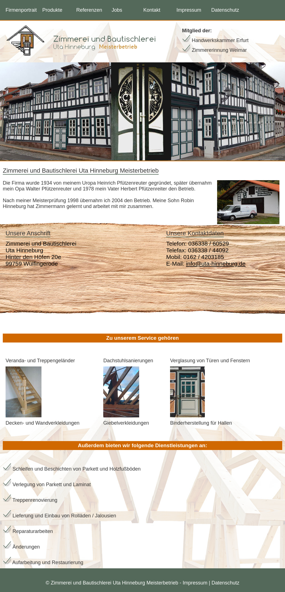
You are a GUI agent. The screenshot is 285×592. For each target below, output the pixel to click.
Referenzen (89, 10)
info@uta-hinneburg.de (215, 263)
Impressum (188, 10)
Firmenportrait (21, 10)
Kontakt (151, 10)
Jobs (117, 10)
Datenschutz (225, 10)
